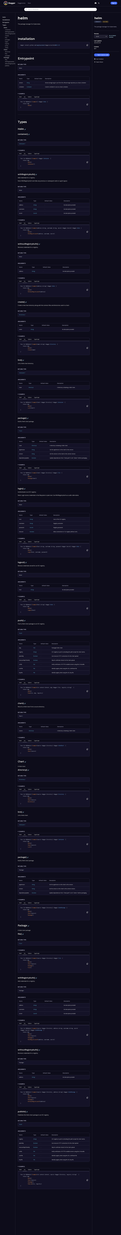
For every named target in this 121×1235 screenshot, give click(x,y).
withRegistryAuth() (9, 31)
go (24, 97)
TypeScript (36, 97)
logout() (7, 43)
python (30, 97)
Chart (5, 49)
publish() (7, 65)
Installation (6, 20)
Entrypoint (5, 22)
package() (7, 39)
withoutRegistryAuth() (10, 33)
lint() (6, 37)
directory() (7, 51)
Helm (5, 27)
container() (7, 29)
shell (20, 97)
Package (6, 57)
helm (4, 17)
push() (6, 45)
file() (6, 59)
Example (22, 94)
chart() (6, 47)
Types (4, 25)
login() (6, 41)
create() (7, 35)
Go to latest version (112, 36)
